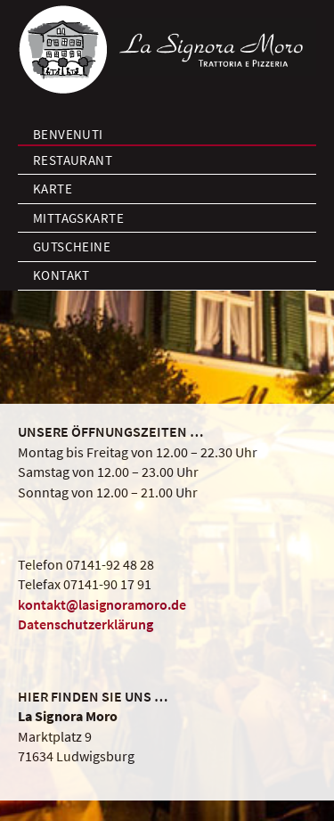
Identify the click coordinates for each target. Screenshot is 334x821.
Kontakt (61, 275)
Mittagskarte (78, 217)
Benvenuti (68, 134)
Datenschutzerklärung (85, 624)
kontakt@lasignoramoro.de (102, 604)
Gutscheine (72, 246)
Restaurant (73, 160)
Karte (52, 188)
